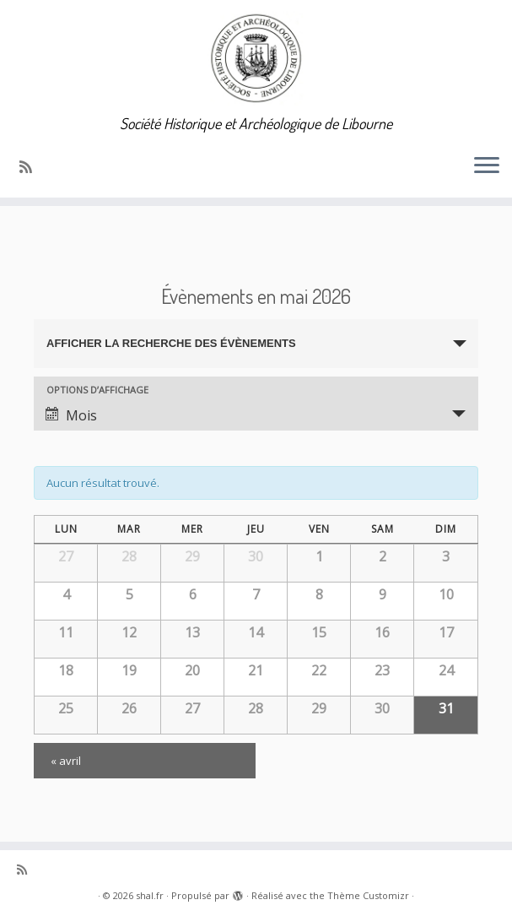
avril (66, 760)
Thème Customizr (368, 895)
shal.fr (150, 895)
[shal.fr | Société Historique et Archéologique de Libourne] (256, 57)
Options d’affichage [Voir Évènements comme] (97, 389)
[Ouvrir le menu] (486, 167)
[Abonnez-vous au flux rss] (31, 166)
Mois (71, 415)
